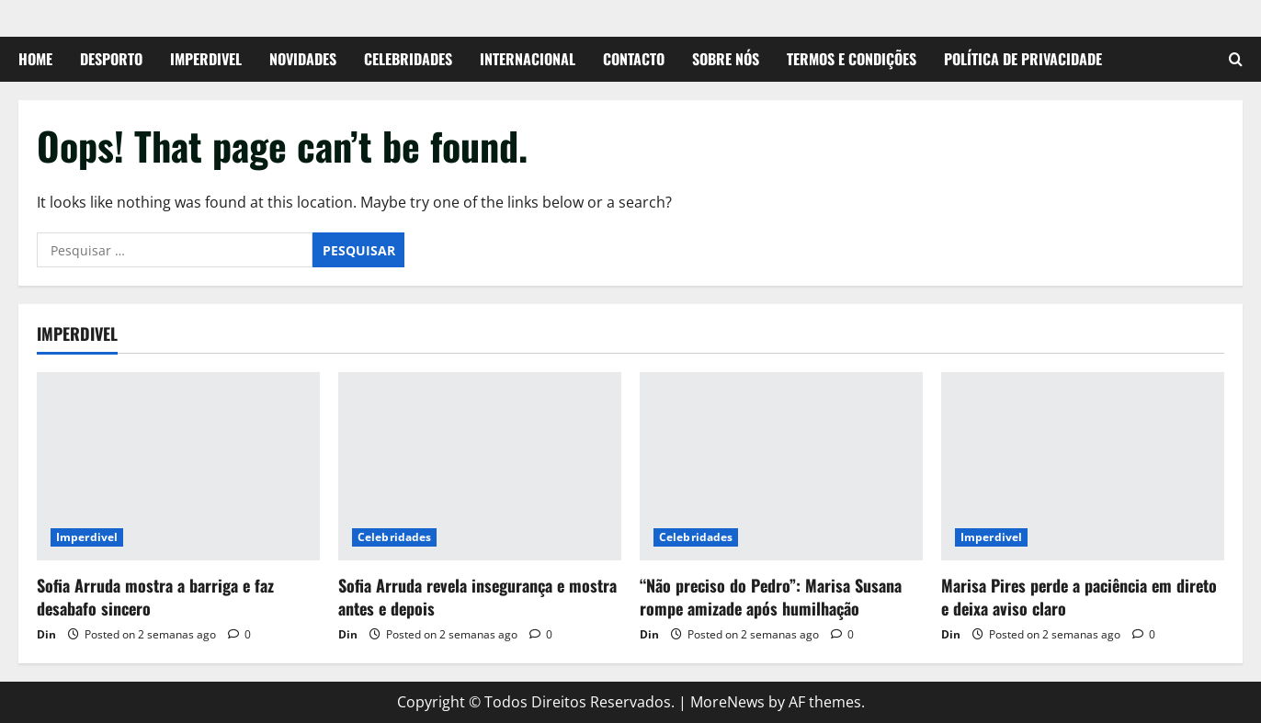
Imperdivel (206, 59)
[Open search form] (1236, 59)
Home (35, 59)
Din (46, 634)
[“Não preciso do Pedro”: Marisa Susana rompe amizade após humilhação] (781, 466)
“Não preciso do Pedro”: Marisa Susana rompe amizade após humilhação (771, 596)
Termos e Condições (851, 59)
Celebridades (408, 59)
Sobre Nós (725, 59)
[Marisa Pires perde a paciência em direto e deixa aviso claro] (1082, 466)
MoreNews (727, 702)
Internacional (527, 59)
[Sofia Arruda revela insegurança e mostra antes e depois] (479, 466)
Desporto (111, 59)
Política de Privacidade (1023, 59)
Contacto (634, 59)
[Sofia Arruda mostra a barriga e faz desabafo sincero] (178, 466)
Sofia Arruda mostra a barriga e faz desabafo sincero (155, 596)
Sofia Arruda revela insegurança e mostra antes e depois (477, 596)
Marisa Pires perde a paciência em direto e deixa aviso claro (1079, 596)
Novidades (302, 59)
